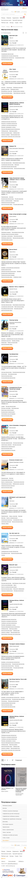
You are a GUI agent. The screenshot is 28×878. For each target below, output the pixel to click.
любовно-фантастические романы (9, 234)
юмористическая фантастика (8, 271)
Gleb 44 (11, 37)
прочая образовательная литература (10, 129)
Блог (21, 22)
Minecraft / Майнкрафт (18, 588)
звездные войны (13, 131)
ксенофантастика (12, 374)
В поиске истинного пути (15, 460)
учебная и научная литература (10, 811)
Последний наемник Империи (17, 644)
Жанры (3, 18)
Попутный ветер (13, 320)
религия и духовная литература (9, 123)
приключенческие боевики (7, 275)
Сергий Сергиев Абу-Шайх (15, 106)
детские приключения (6, 442)
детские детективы (6, 408)
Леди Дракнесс (13, 181)
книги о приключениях (8, 829)
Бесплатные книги (6, 20)
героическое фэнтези (18, 482)
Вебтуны (22, 18)
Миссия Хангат (13, 249)
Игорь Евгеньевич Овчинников (16, 148)
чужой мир (16, 200)
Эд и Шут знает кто (14, 533)
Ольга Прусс (12, 251)
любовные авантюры (6, 238)
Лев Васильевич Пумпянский (19, 794)
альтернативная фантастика (8, 703)
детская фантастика (11, 406)
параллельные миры (6, 483)
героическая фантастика (7, 480)
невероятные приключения (8, 446)
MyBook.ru (21, 861)
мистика (3, 518)
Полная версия (7, 33)
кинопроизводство (15, 134)
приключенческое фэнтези (8, 202)
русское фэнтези (19, 198)
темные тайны (5, 523)
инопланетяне (15, 408)
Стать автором (11, 861)
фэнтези (5, 808)
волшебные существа (6, 91)
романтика (4, 342)
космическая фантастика (7, 198)
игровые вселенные (19, 590)
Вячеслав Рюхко (13, 391)
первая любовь (15, 340)
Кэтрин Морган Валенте (15, 567)
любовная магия (14, 89)
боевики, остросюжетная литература (10, 267)
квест (15, 585)
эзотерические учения (6, 239)
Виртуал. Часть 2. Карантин (16, 286)
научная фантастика (6, 162)
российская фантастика (7, 168)
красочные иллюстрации (7, 410)
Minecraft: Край (13, 564)
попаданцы (9, 87)
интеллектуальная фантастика (9, 166)
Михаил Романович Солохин (16, 462)
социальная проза (19, 57)
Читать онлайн (7, 63)
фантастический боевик (7, 669)
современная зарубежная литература (12, 819)
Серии (16, 22)
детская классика (17, 444)
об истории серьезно (8, 824)
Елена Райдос (12, 216)
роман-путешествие (12, 342)
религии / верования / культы (8, 127)
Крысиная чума (13, 35)
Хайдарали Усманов (14, 681)
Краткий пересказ (17, 20)
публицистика (4, 131)
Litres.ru (3, 861)
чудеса (3, 555)
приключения (6, 827)
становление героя (18, 519)
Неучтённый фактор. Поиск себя (18, 679)
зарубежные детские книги (18, 583)
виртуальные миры (19, 306)
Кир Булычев (12, 427)
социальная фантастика (7, 54)
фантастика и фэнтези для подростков (10, 136)
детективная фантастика (19, 162)
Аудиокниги (15, 18)
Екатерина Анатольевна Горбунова (15, 323)
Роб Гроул (11, 500)
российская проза (5, 553)
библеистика (16, 132)
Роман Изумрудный (14, 646)
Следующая (18, 760)
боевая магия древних (18, 91)
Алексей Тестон (13, 288)
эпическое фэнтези (6, 521)
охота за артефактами (7, 585)
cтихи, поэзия (6, 837)
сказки (3, 406)
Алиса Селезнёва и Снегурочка (17, 425)
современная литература (7, 57)
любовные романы (7, 805)
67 (12, 760)
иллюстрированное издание (8, 450)
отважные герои (17, 277)
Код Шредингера (13, 354)
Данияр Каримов (13, 356)
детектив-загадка (18, 236)
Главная (3, 26)
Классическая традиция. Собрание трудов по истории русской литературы (21, 790)
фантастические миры (6, 59)
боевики (19, 271)
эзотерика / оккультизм (7, 236)
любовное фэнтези (18, 87)
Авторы (12, 22)
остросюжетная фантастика (8, 377)
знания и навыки (5, 134)
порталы (17, 665)
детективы (5, 821)
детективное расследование (8, 413)
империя (16, 164)
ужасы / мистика (7, 832)
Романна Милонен (13, 71)
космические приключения (8, 273)
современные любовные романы (11, 816)
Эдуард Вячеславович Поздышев (17, 535)
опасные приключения (7, 590)
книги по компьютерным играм (9, 587)
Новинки (8, 18)
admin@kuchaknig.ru (13, 863)
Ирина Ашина (4, 791)
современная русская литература (11, 813)
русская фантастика (18, 204)
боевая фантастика (6, 269)
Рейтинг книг (4, 22)
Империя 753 (12, 146)
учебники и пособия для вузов (10, 835)
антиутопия (4, 374)
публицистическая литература (8, 121)
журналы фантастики (13, 701)
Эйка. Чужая (12, 69)
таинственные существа (19, 93)
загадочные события (6, 444)
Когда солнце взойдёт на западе (17, 214)
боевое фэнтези (5, 89)
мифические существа (18, 483)
